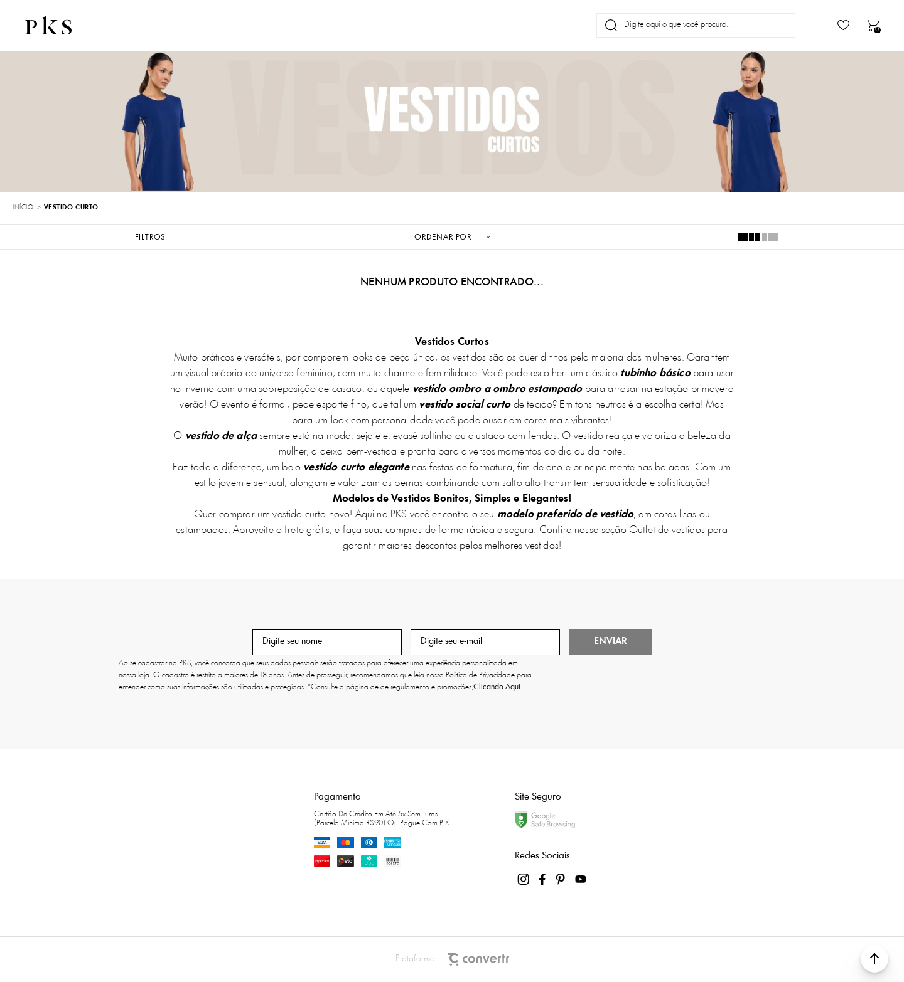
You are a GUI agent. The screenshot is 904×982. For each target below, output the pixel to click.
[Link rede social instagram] (524, 879)
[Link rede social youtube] (580, 879)
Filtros (150, 237)
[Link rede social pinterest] (561, 879)
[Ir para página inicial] (23, 208)
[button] (874, 959)
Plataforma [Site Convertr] (452, 959)
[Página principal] (59, 25)
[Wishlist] (843, 25)
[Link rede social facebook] (543, 879)
